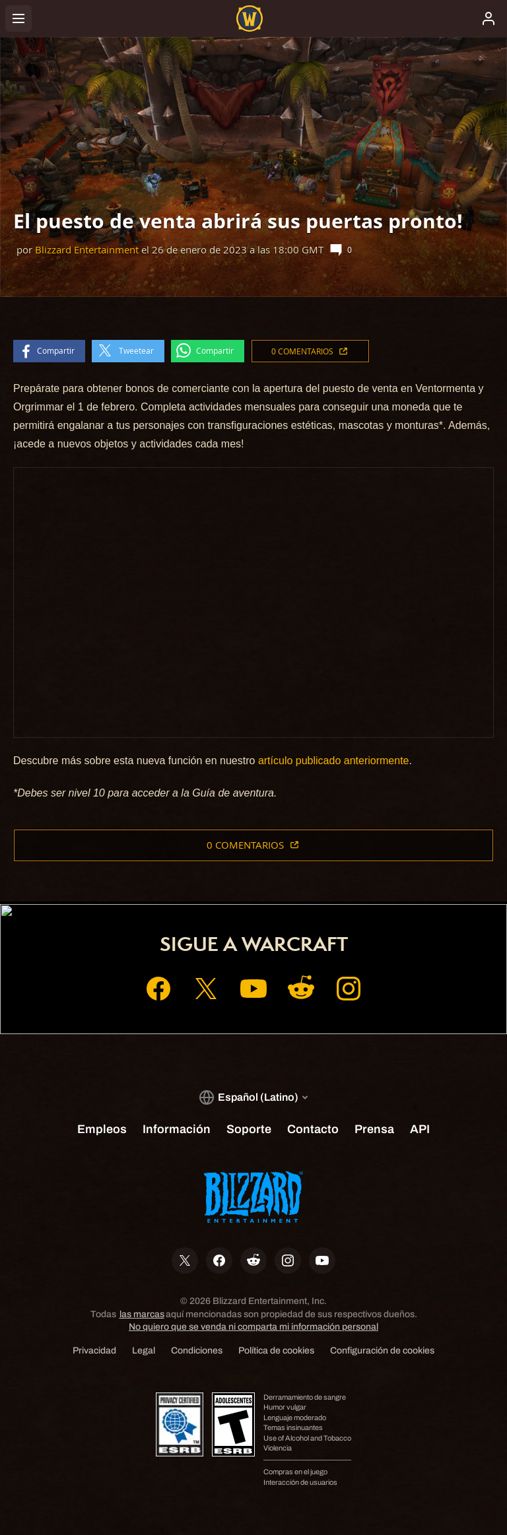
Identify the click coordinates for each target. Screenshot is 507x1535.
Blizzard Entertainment (87, 250)
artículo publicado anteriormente (333, 760)
